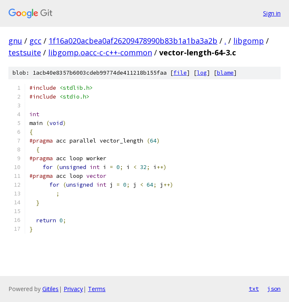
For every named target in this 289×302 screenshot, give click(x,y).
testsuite (24, 52)
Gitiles (50, 289)
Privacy (73, 289)
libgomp (248, 41)
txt (254, 288)
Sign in (272, 13)
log (202, 72)
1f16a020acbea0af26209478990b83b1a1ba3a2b (133, 41)
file (180, 72)
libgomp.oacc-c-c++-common (100, 52)
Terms (97, 289)
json (274, 288)
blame (225, 72)
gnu (15, 41)
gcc (35, 41)
